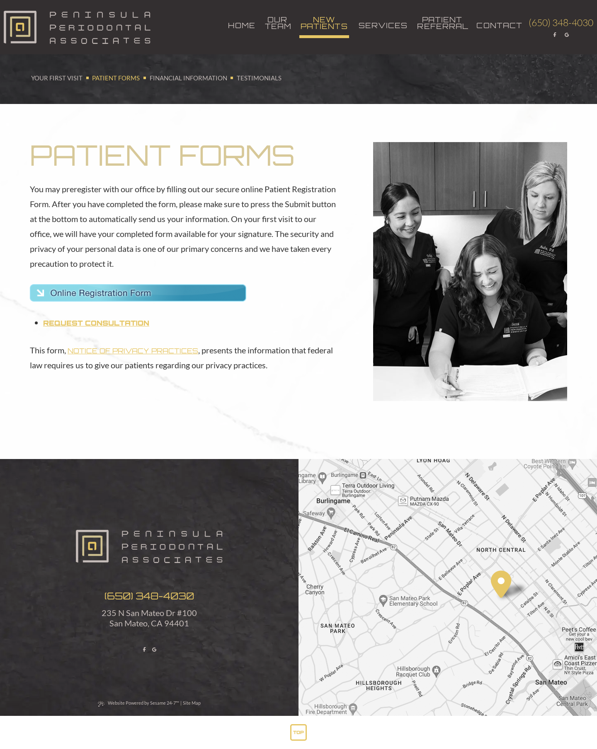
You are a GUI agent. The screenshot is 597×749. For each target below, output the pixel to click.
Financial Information (188, 78)
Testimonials (259, 78)
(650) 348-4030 (149, 596)
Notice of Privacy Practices (133, 350)
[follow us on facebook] (555, 34)
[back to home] (77, 27)
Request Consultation (96, 323)
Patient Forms (116, 78)
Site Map (192, 703)
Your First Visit (57, 78)
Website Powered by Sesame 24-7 (138, 703)
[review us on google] (567, 34)
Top (298, 732)
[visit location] (501, 584)
